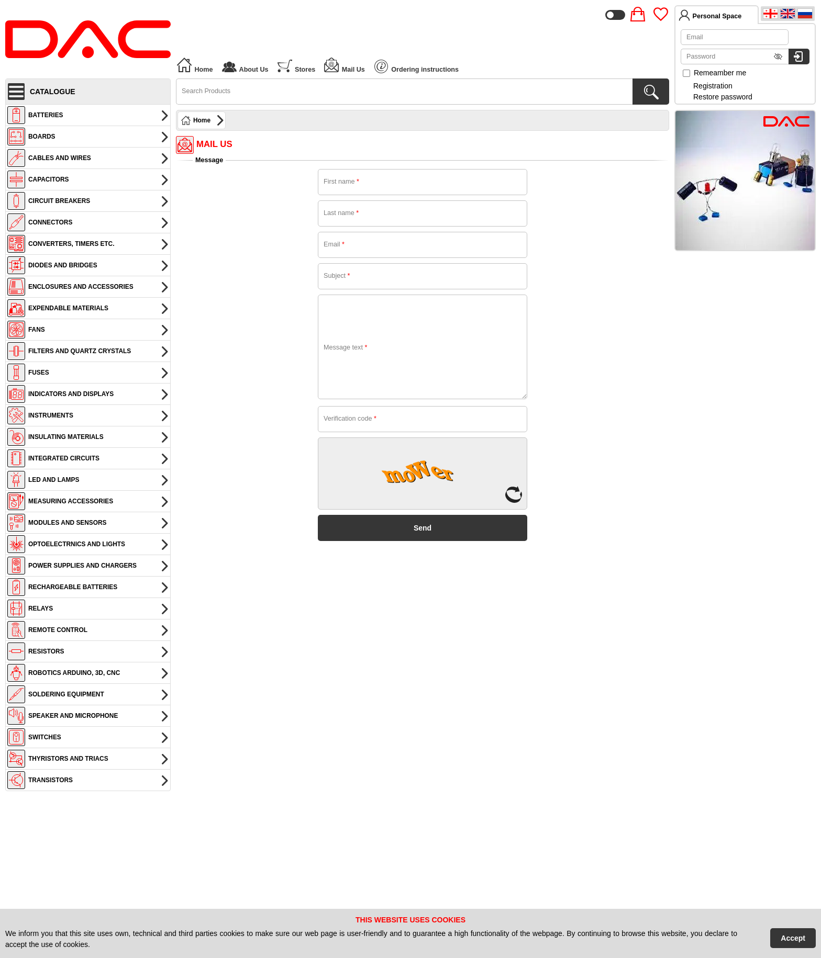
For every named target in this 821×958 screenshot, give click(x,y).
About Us (245, 65)
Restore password (722, 97)
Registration (713, 86)
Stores (296, 65)
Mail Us (344, 65)
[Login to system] (799, 56)
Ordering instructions (416, 66)
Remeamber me (714, 73)
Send (422, 528)
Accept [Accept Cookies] (793, 938)
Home (194, 65)
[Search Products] (651, 91)
